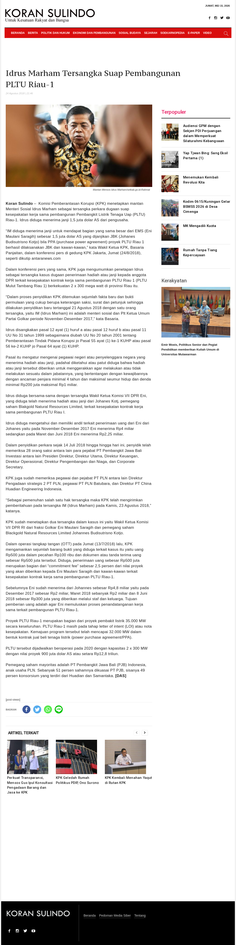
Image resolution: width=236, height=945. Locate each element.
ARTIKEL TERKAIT (23, 733)
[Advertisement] (79, 851)
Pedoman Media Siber (115, 915)
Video (207, 33)
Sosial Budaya (130, 33)
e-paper (194, 33)
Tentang (140, 915)
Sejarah (150, 33)
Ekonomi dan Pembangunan (94, 33)
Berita (33, 33)
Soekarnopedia (172, 33)
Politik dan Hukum (55, 33)
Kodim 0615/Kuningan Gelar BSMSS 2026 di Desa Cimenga (206, 207)
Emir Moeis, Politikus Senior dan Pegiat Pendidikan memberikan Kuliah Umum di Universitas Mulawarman (190, 349)
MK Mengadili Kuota (199, 226)
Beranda (18, 33)
